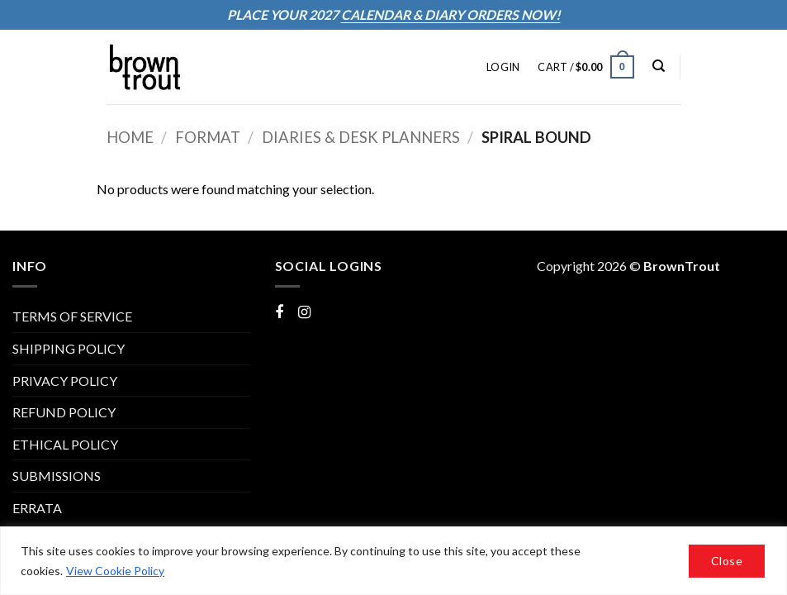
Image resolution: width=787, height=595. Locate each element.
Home (130, 137)
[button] (502, 67)
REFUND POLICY (64, 412)
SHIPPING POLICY (68, 348)
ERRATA (37, 508)
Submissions (56, 475)
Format (207, 137)
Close (726, 561)
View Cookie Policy (115, 571)
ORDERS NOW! (512, 14)
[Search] (658, 66)
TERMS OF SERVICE (72, 316)
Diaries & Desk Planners (361, 137)
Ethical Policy (65, 444)
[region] (393, 560)
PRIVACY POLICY (64, 380)
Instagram (327, 311)
